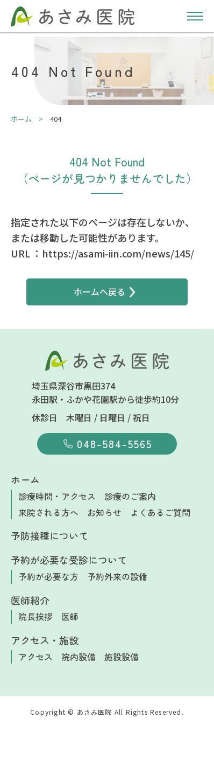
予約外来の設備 (117, 576)
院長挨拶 (35, 616)
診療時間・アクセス (57, 496)
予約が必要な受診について (69, 560)
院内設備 (78, 656)
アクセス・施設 (45, 640)
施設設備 (121, 656)
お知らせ (104, 512)
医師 (70, 616)
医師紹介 (30, 600)
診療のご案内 (130, 496)
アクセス (35, 656)
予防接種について (49, 535)
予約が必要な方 (48, 576)
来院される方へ (48, 512)
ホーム (25, 479)
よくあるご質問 (160, 512)
